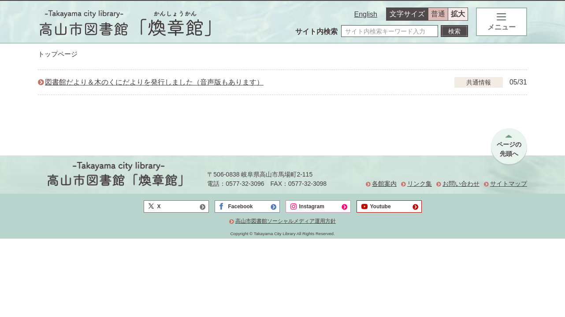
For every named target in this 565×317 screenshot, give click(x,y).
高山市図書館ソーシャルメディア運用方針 (285, 221)
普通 (438, 14)
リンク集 (419, 183)
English (365, 14)
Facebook (240, 206)
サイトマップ (508, 183)
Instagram (311, 206)
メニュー (501, 22)
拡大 (458, 14)
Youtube (380, 206)
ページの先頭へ (509, 149)
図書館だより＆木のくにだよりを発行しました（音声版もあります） (154, 82)
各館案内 (384, 183)
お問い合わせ (461, 183)
